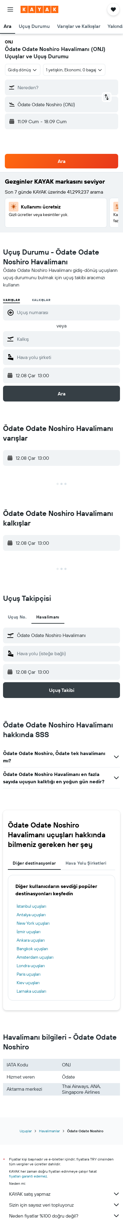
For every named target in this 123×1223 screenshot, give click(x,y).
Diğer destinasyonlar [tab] (34, 863)
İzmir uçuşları (28, 931)
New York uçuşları (33, 923)
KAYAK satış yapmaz (64, 1194)
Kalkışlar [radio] (41, 300)
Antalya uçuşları (31, 914)
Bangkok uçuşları (32, 948)
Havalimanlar (49, 1131)
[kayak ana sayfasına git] (39, 9)
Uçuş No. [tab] (17, 617)
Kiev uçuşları (28, 982)
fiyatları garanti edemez (28, 1176)
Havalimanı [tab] (48, 617)
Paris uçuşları (28, 974)
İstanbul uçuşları (31, 906)
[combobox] (22, 70)
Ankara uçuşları (31, 940)
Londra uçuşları (31, 965)
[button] (10, 9)
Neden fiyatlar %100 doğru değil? (64, 1215)
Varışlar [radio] (11, 300)
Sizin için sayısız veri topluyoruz (64, 1204)
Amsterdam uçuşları (35, 957)
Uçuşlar (26, 1131)
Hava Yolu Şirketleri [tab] (86, 863)
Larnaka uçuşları (31, 991)
